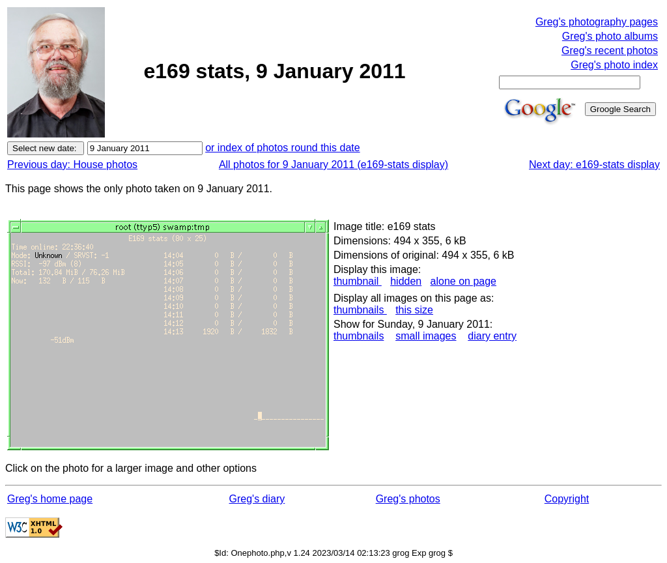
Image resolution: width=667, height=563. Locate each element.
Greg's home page (49, 498)
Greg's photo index (614, 64)
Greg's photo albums (610, 36)
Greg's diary (257, 498)
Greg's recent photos (609, 50)
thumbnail (358, 281)
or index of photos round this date (282, 147)
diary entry (492, 335)
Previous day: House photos (72, 164)
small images (425, 335)
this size (414, 309)
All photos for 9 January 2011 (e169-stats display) (333, 164)
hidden (405, 281)
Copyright (567, 498)
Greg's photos (408, 498)
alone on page (463, 281)
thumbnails (360, 309)
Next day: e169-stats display (594, 164)
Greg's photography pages (596, 21)
